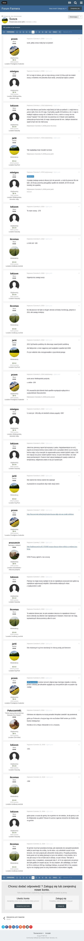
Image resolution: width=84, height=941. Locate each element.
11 (50, 32)
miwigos (14, 71)
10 (46, 32)
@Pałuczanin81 (32, 682)
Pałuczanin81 (14, 710)
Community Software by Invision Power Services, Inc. (42, 938)
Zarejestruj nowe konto (23, 906)
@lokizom (30, 176)
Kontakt (48, 933)
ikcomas (14, 239)
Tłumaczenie (38, 933)
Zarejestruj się (75, 8)
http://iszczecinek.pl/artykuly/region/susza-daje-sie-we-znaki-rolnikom (50, 514)
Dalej (55, 32)
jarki (23, 22)
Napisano (35, 38)
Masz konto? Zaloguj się (57, 8)
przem (14, 39)
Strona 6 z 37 (67, 32)
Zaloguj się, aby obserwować (12, 16)
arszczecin (14, 543)
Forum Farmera (11, 8)
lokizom (14, 105)
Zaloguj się (61, 906)
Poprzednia (10, 32)
